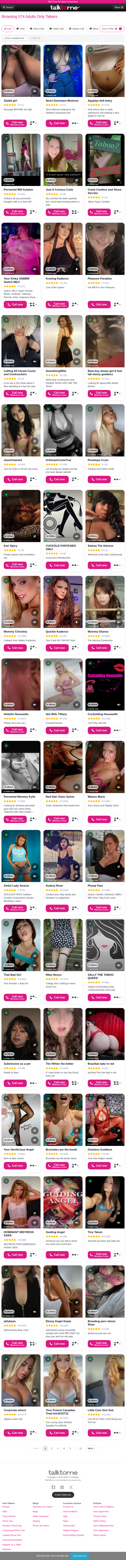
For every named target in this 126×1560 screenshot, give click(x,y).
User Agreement (101, 1511)
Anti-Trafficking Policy (103, 1525)
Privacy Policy (100, 1516)
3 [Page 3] (57, 1448)
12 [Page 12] (80, 1448)
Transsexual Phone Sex (13, 1530)
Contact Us (68, 1507)
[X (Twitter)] (71, 1487)
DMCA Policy (99, 1521)
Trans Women (9, 1516)
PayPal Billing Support (73, 1535)
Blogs (35, 1511)
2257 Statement (100, 1530)
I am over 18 (79, 1556)
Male (4, 1511)
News (65, 1521)
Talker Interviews (41, 1516)
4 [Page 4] (64, 1448)
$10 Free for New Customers (63, 1)
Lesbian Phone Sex (11, 1535)
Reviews (6, 1549)
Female (6, 1507)
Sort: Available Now (15, 38)
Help (65, 1516)
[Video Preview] (77, 269)
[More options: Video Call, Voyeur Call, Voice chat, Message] (75, 212)
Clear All (35, 38)
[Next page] (91, 1448)
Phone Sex (7, 1521)
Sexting (36, 1521)
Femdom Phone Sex (12, 1525)
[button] (6, 49)
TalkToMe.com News (42, 1507)
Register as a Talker (11, 1544)
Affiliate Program (71, 1530)
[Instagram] (62, 1487)
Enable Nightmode (63, 1495)
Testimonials (69, 1525)
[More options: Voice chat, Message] (75, 123)
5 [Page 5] (70, 1448)
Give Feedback (70, 1511)
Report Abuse (99, 1535)
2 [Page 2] (51, 1448)
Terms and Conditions (103, 1507)
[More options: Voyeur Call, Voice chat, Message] (33, 123)
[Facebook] (54, 1487)
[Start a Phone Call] (15, 123)
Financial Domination (12, 1540)
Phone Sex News (41, 1525)
